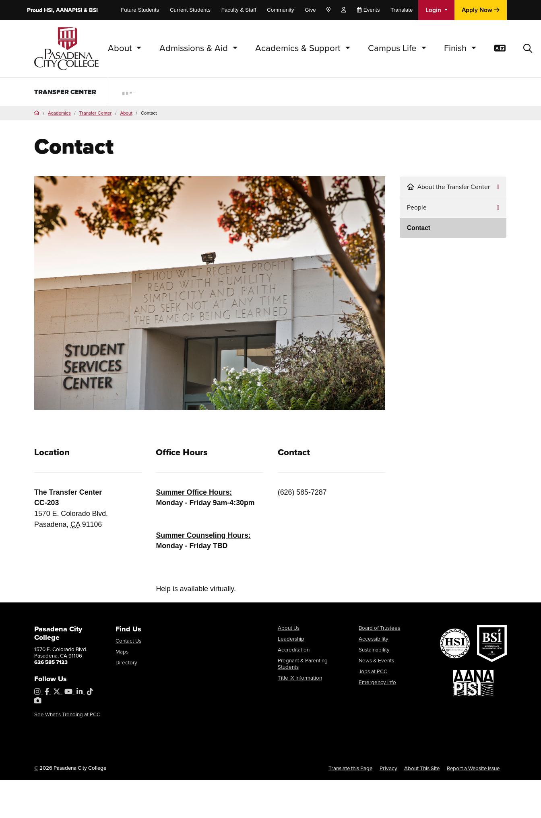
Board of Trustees (379, 628)
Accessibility (373, 639)
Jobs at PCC (373, 672)
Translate (401, 10)
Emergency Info (377, 683)
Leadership (291, 639)
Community (280, 10)
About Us (288, 628)
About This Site (422, 769)
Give (310, 10)
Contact (418, 228)
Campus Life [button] (393, 48)
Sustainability (374, 650)
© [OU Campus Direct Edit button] (36, 768)
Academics (59, 113)
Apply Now (481, 9)
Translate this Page (350, 769)
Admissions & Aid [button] (194, 48)
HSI (48, 10)
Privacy (388, 769)
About (126, 113)
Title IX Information (300, 678)
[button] (527, 48)
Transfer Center (53, 92)
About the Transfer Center (448, 187)
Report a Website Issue (473, 769)
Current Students (190, 10)
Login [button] (434, 9)
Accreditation (294, 650)
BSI (93, 10)
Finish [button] (456, 48)
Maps (122, 652)
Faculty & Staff (238, 10)
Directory (126, 663)
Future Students (140, 10)
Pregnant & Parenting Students (303, 664)
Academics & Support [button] (299, 48)
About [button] (121, 48)
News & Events (376, 661)
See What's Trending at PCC (67, 715)
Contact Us (128, 641)
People (417, 207)
